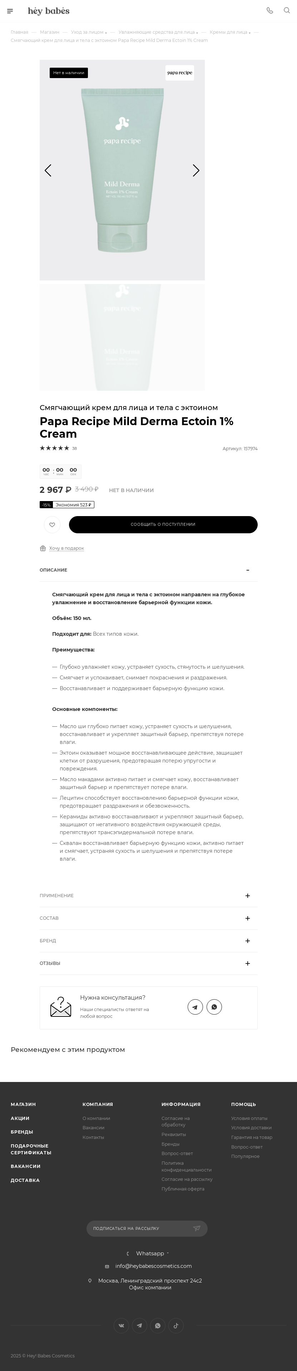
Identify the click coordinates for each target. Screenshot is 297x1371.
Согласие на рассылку (187, 1179)
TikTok (176, 1325)
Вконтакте (121, 1325)
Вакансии (25, 1166)
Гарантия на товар (251, 1137)
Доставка (25, 1180)
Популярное (245, 1156)
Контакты (93, 1137)
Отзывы (50, 963)
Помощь (243, 1104)
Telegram (195, 1007)
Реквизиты (174, 1134)
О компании (96, 1118)
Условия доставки (251, 1127)
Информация (181, 1104)
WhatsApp (214, 1007)
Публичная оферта (183, 1189)
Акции (20, 1118)
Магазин (23, 1104)
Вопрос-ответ (177, 1153)
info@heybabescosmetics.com (153, 1266)
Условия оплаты (249, 1118)
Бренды (22, 1132)
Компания (98, 1104)
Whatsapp (150, 1253)
